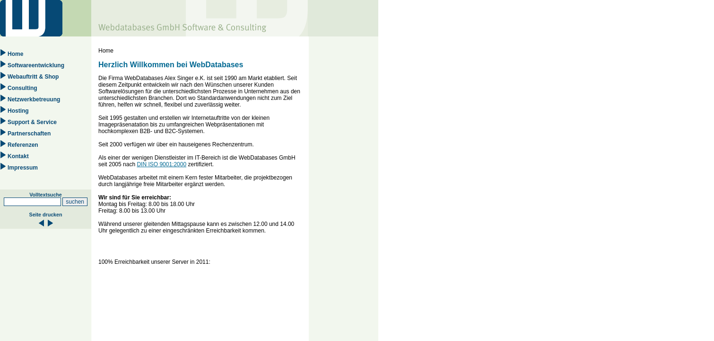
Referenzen (23, 145)
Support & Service (32, 122)
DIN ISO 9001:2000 (161, 164)
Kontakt (18, 156)
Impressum (23, 167)
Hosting (18, 111)
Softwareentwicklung (36, 65)
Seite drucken (45, 214)
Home (15, 54)
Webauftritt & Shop (33, 76)
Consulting (22, 88)
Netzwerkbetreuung (34, 99)
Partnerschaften (29, 133)
